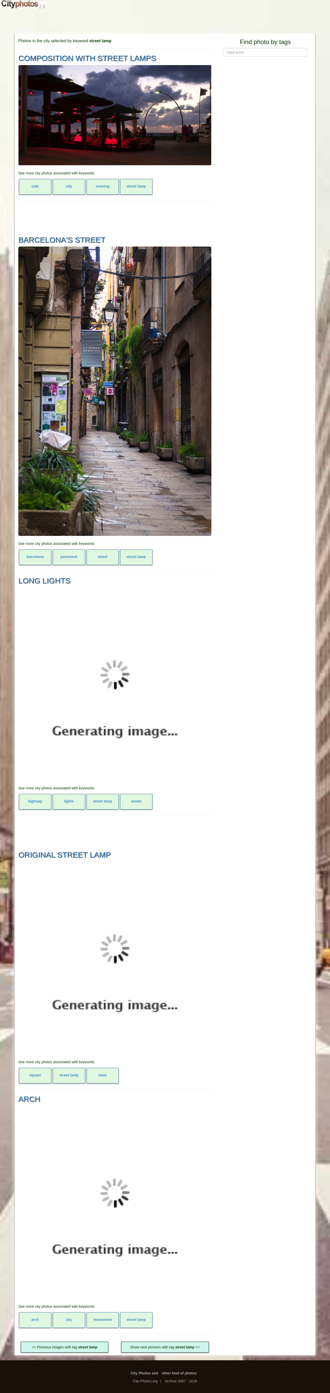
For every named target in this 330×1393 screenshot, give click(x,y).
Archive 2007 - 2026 (181, 1381)
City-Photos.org (145, 1381)
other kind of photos (179, 1373)
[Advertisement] (165, 20)
